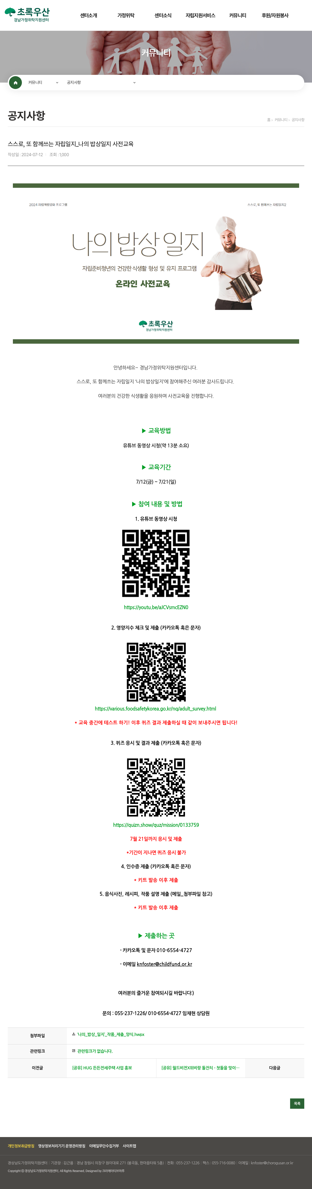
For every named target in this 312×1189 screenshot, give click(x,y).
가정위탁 (125, 15)
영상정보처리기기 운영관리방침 (61, 1146)
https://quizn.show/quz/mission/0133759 (156, 825)
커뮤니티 (237, 15)
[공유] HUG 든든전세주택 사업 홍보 (102, 1068)
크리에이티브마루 (113, 1171)
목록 (297, 1103)
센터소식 (163, 15)
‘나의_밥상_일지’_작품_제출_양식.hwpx (110, 1034)
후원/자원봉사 (275, 15)
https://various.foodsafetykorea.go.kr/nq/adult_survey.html (155, 708)
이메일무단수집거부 (104, 1146)
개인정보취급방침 (21, 1146)
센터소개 (88, 15)
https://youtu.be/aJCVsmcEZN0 (156, 607)
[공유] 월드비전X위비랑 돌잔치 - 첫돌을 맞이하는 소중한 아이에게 (201, 1068)
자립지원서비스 (200, 15)
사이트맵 (129, 1146)
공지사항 (74, 82)
